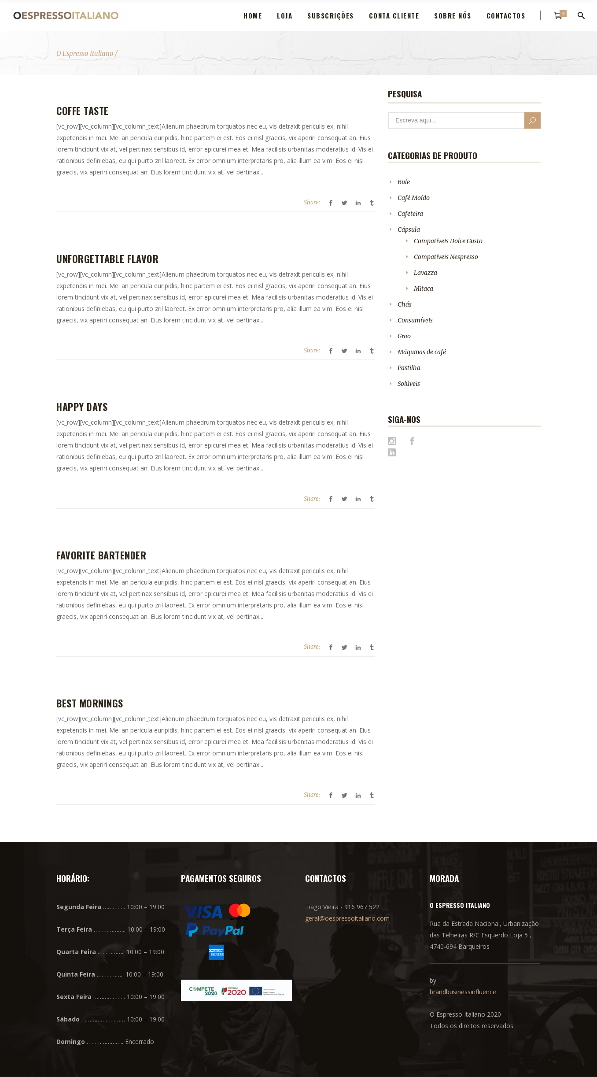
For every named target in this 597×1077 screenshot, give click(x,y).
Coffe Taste (82, 111)
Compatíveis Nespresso (446, 257)
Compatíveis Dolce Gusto (448, 241)
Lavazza (425, 273)
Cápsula (409, 229)
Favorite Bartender (101, 555)
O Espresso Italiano (85, 53)
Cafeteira (410, 214)
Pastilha (409, 368)
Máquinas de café (422, 352)
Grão (404, 336)
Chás (405, 304)
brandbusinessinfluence (463, 992)
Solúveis (409, 384)
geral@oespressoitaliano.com (347, 918)
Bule (404, 182)
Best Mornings (89, 703)
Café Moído (414, 198)
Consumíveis (415, 320)
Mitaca (423, 288)
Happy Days (81, 407)
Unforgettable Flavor (107, 259)
